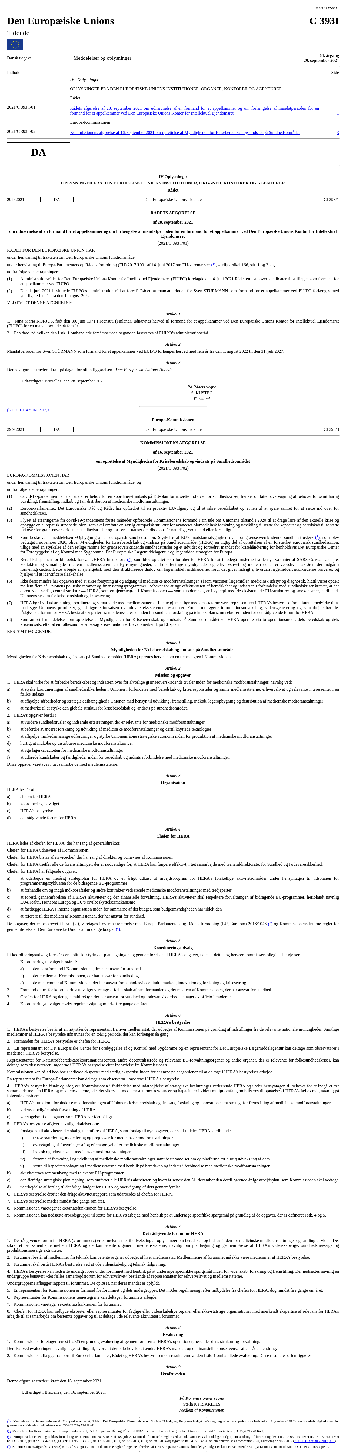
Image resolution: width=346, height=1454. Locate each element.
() (213, 265)
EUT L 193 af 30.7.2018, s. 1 (314, 1441)
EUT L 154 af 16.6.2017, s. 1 (32, 410)
